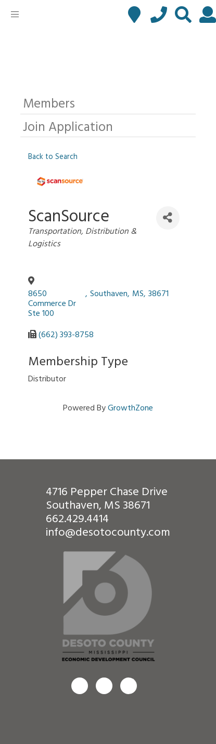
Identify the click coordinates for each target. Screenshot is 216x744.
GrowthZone (130, 407)
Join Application (68, 126)
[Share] (168, 218)
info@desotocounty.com (108, 531)
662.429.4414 (77, 517)
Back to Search (53, 156)
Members (49, 102)
